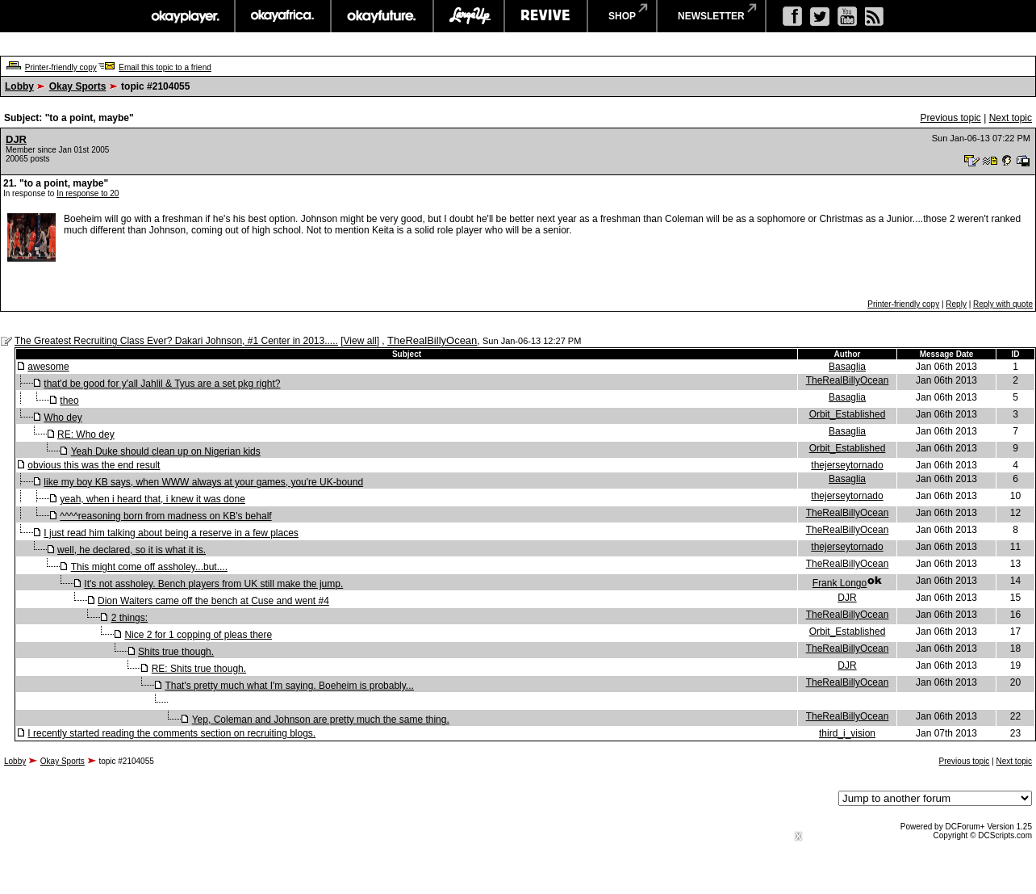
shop (622, 16)
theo (69, 400)
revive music (546, 16)
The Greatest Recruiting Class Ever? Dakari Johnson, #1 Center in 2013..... (176, 340)
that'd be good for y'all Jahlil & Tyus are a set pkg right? (162, 383)
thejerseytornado (847, 465)
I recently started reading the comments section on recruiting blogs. (171, 733)
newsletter (711, 16)
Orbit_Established (847, 414)
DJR (16, 139)
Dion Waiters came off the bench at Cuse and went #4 (213, 600)
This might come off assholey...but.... (149, 567)
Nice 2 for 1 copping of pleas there (198, 634)
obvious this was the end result (93, 465)
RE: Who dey (86, 434)
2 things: (129, 617)
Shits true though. (176, 651)
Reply (956, 304)
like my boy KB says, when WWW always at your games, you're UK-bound (203, 482)
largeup (468, 16)
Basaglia (847, 366)
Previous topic (950, 118)
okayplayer (184, 16)
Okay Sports (78, 86)
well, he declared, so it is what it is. (131, 550)
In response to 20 (87, 193)
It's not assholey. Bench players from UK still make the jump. (213, 584)
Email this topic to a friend (165, 67)
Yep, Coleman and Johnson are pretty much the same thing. (320, 719)
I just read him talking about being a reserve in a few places (171, 533)
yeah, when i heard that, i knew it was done (152, 499)
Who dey (62, 417)
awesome (48, 366)
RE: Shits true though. (199, 668)
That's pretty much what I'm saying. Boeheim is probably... (289, 685)
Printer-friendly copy (61, 67)
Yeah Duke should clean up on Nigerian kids (166, 451)
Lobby (19, 86)
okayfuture (382, 16)
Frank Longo (840, 583)
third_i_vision (847, 733)
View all (360, 340)
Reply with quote (1003, 304)
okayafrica (283, 16)
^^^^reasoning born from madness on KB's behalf (165, 516)
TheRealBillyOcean (432, 340)
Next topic (1010, 118)
